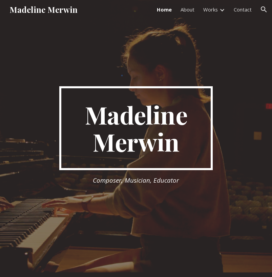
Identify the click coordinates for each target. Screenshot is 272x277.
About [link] (187, 9)
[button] (264, 9)
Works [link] (210, 9)
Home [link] (164, 9)
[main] (136, 128)
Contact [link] (243, 9)
